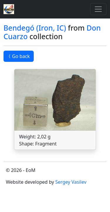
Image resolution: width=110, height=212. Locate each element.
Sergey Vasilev (70, 182)
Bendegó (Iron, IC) (35, 28)
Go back (18, 56)
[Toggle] (98, 9)
